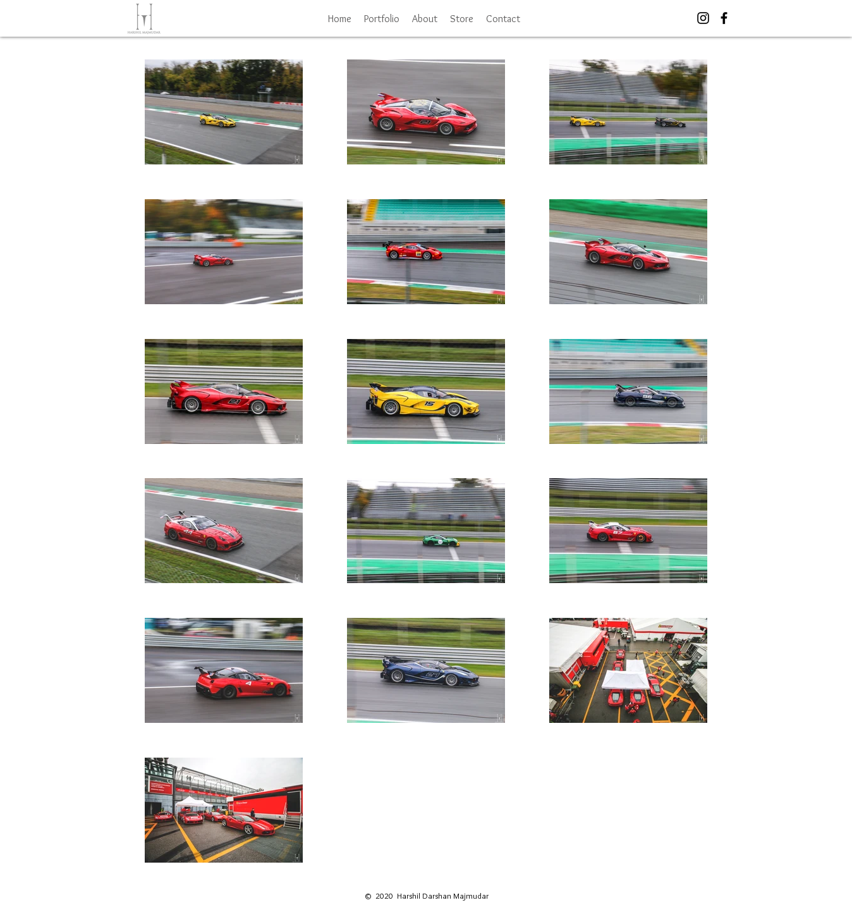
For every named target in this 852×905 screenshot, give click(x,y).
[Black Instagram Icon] (703, 18)
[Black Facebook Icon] (724, 18)
